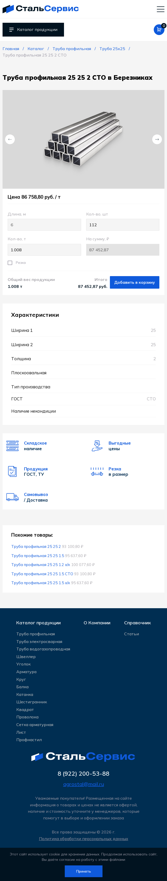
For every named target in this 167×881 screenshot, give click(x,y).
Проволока (27, 716)
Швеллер (26, 656)
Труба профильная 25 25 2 (36, 546)
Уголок (23, 664)
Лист (21, 732)
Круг (21, 679)
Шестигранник (31, 701)
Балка (22, 686)
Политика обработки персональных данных (83, 838)
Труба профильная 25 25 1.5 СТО (42, 573)
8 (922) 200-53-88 (83, 773)
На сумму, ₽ (122, 246)
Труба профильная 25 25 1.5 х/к (40, 582)
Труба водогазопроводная (43, 648)
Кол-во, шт (122, 221)
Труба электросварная (39, 641)
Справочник (137, 623)
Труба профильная (35, 633)
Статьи (131, 633)
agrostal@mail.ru (83, 784)
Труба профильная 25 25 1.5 (37, 555)
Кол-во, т (44, 246)
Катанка (24, 694)
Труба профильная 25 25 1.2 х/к (40, 564)
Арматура (26, 671)
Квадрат (25, 709)
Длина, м (44, 221)
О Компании (97, 623)
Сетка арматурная (34, 724)
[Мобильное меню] (160, 9)
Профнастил (29, 739)
